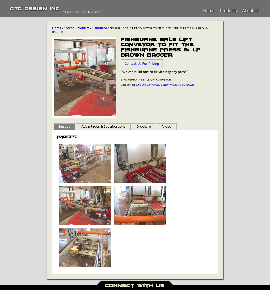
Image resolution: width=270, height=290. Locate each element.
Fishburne (99, 28)
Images (64, 126)
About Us (251, 10)
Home (209, 10)
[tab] (64, 126)
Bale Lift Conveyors (147, 84)
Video (166, 126)
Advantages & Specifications (103, 126)
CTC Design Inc (35, 8)
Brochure (144, 126)
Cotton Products (76, 28)
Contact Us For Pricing (141, 63)
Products (228, 10)
